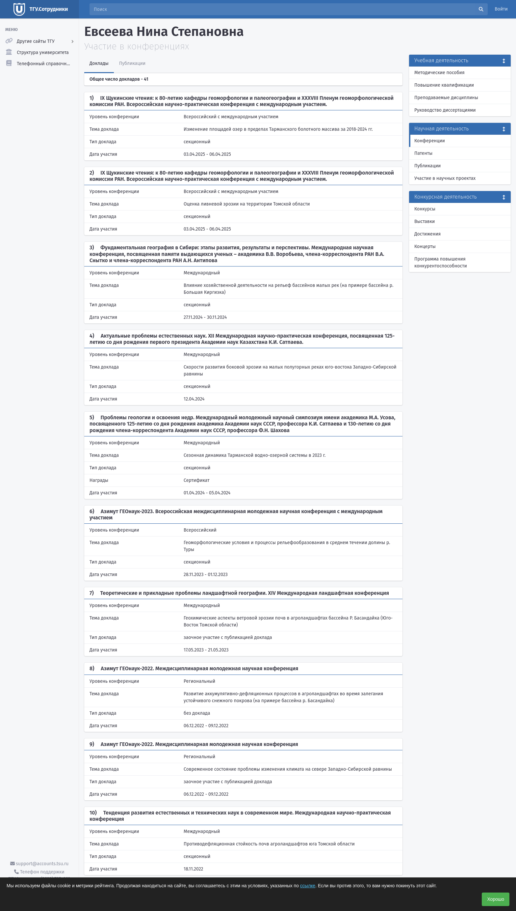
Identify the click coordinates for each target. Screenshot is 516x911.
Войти (501, 9)
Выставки (424, 221)
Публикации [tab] (132, 63)
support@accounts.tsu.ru (39, 864)
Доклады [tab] (99, 63)
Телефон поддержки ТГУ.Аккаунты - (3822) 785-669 (39, 875)
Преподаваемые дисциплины (446, 97)
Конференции (429, 141)
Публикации (427, 166)
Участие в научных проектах (445, 178)
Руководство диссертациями (445, 110)
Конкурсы (424, 209)
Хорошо (495, 899)
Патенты (423, 153)
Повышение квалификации (444, 85)
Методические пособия (439, 72)
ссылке (307, 885)
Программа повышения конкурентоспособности (440, 262)
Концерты (425, 246)
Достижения (427, 234)
